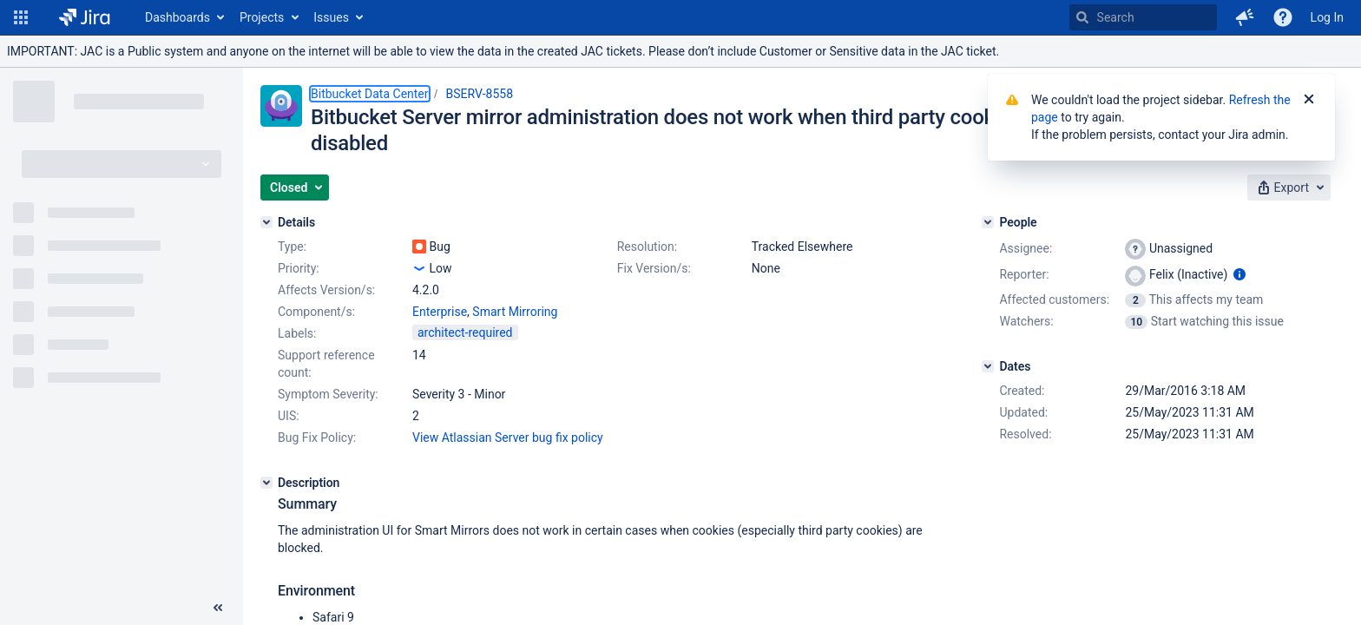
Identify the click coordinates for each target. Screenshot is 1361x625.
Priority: (298, 268)
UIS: (288, 416)
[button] (21, 17)
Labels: (297, 333)
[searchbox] (1143, 17)
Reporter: (1024, 274)
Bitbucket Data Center (370, 94)
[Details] (266, 222)
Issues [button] (331, 17)
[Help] (1283, 17)
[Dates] (988, 366)
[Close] (1309, 100)
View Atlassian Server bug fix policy (507, 437)
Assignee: (1025, 248)
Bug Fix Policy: (317, 437)
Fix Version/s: (654, 268)
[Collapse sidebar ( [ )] (217, 608)
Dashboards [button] (177, 17)
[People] (988, 222)
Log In (1327, 17)
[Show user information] (1239, 274)
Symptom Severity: (328, 394)
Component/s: (316, 312)
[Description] (266, 483)
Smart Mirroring (514, 312)
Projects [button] (262, 17)
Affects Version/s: (326, 290)
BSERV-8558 (480, 94)
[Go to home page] (84, 17)
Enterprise (439, 312)
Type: (292, 246)
